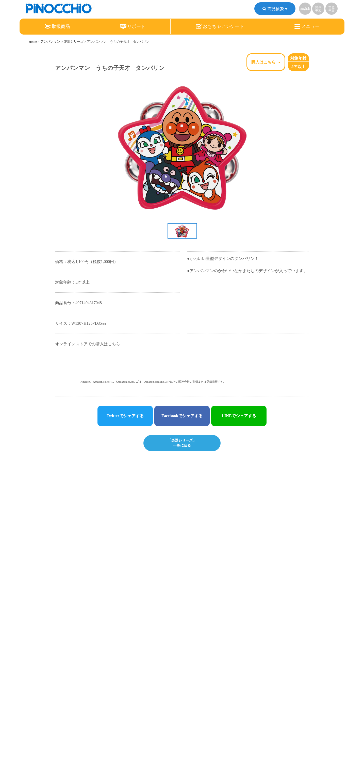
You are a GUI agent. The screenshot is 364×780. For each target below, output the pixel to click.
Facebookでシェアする (182, 416)
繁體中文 (331, 9)
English (305, 9)
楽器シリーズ (74, 41)
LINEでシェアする (239, 416)
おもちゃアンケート (220, 27)
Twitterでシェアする (125, 416)
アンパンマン (50, 41)
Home (33, 41)
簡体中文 (318, 9)
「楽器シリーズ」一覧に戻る (182, 442)
